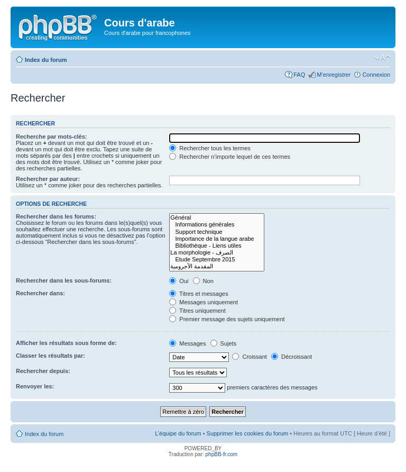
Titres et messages (198, 294)
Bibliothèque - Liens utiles (216, 245)
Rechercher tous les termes (210, 148)
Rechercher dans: (40, 293)
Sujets (223, 343)
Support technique (216, 232)
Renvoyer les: (35, 386)
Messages (187, 343)
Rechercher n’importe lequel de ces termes (229, 156)
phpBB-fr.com (222, 454)
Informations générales (216, 224)
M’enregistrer (333, 74)
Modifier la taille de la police (382, 57)
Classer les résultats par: (50, 355)
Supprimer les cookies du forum (248, 433)
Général (216, 217)
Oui (178, 281)
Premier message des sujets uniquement (226, 319)
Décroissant (291, 356)
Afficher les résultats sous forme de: (66, 343)
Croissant (249, 356)
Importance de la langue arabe (216, 238)
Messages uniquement (203, 302)
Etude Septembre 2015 (216, 259)
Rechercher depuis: (43, 371)
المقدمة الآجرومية (216, 266)
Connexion (376, 74)
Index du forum (46, 60)
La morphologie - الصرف (216, 252)
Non (203, 281)
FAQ (299, 74)
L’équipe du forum (178, 433)
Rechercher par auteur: (48, 179)
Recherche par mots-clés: (51, 136)
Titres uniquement (197, 310)
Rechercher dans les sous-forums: (64, 280)
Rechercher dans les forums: (56, 216)
